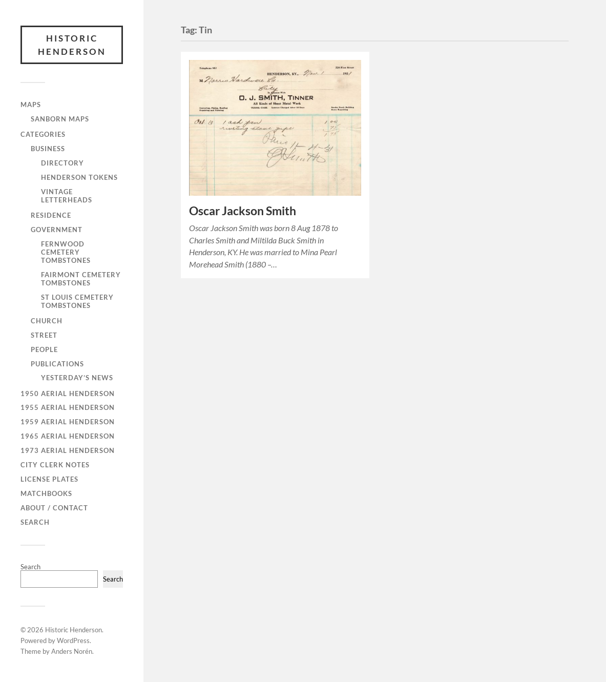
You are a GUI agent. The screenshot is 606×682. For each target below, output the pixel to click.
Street (44, 335)
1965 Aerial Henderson (67, 436)
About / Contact (54, 508)
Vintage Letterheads (66, 196)
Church (46, 321)
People (44, 349)
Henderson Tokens (79, 177)
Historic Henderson (72, 45)
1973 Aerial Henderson (67, 450)
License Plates (49, 479)
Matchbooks (46, 493)
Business (48, 148)
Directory (62, 163)
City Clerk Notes (55, 465)
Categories (43, 134)
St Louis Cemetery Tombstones (77, 301)
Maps (30, 104)
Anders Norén (71, 651)
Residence (51, 215)
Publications (57, 364)
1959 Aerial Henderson (67, 422)
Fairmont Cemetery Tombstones (81, 279)
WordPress (73, 640)
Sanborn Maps (60, 119)
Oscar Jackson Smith (242, 211)
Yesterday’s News (77, 378)
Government (56, 229)
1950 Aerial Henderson (67, 393)
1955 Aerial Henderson (67, 407)
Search (35, 522)
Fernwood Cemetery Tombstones (66, 252)
